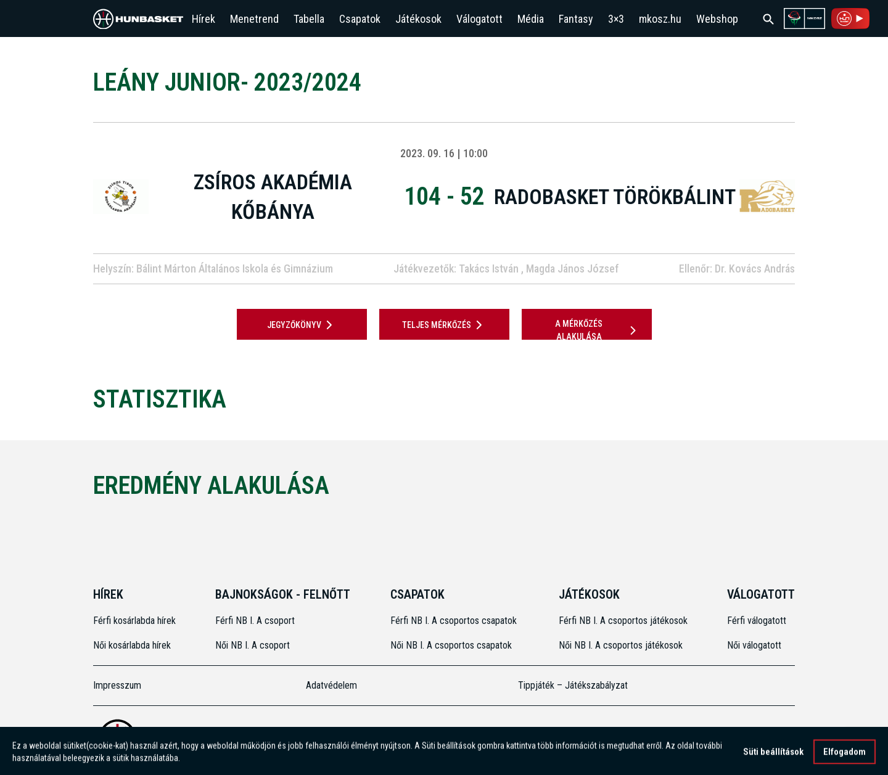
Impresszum (117, 685)
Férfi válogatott (756, 620)
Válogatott (479, 18)
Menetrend (254, 18)
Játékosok (418, 18)
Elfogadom (844, 755)
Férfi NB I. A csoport (255, 620)
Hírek (203, 18)
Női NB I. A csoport (252, 645)
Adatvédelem (331, 685)
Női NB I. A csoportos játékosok (621, 645)
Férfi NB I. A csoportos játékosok (623, 620)
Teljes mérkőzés (444, 325)
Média (530, 18)
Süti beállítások (773, 755)
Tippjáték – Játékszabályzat (573, 685)
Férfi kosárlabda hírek (134, 620)
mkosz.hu (660, 18)
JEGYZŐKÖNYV (302, 325)
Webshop (717, 18)
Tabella (309, 18)
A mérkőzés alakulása (597, 330)
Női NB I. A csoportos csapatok (452, 645)
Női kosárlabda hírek (132, 645)
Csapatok (359, 18)
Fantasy (576, 18)
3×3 (616, 18)
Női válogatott (754, 645)
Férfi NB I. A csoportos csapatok (454, 620)
